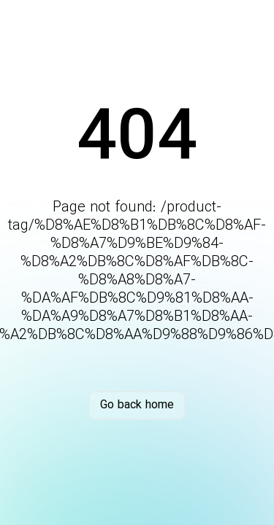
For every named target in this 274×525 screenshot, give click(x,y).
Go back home (137, 405)
